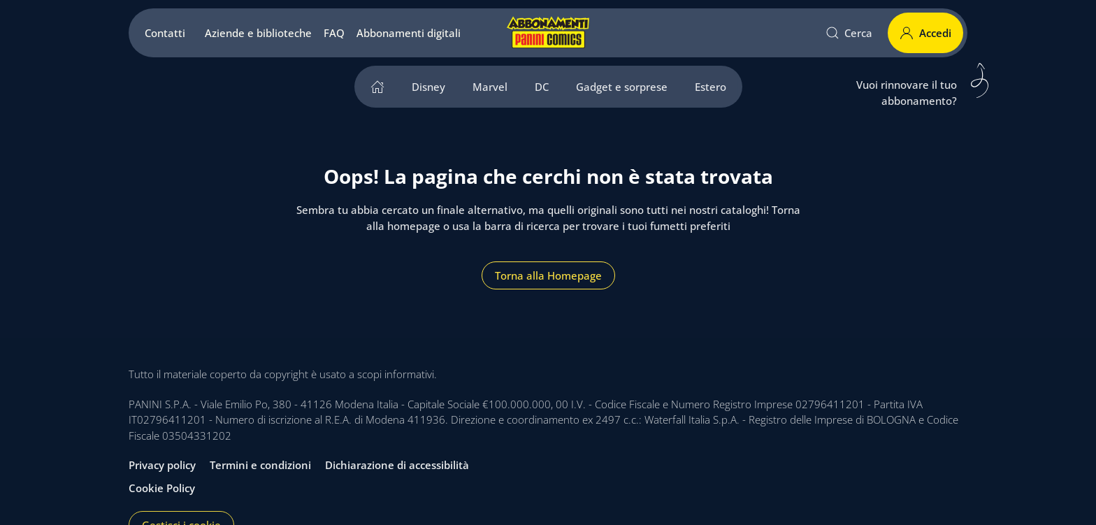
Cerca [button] (849, 33)
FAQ (334, 33)
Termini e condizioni (260, 465)
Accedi (925, 33)
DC (542, 87)
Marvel (490, 87)
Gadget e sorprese (622, 87)
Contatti (165, 33)
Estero (710, 87)
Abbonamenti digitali (408, 33)
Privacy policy (162, 465)
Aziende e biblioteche (258, 33)
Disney (428, 87)
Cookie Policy (162, 488)
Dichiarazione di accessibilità (397, 465)
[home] (377, 86)
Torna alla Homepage (548, 275)
